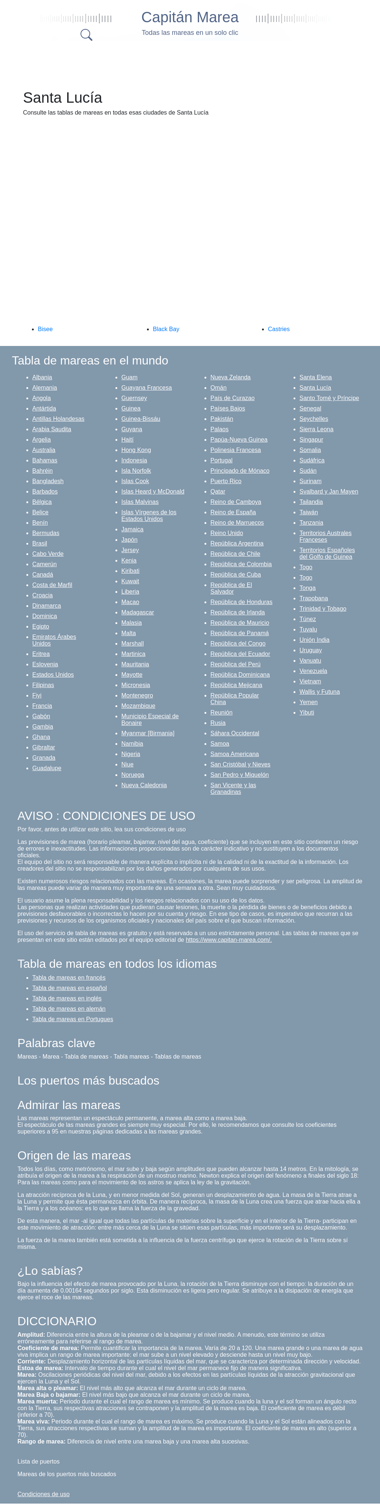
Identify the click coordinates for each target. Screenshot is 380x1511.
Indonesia (134, 460)
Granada (43, 758)
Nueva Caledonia (144, 785)
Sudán (308, 471)
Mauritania (135, 664)
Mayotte (131, 675)
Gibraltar (43, 747)
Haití (127, 439)
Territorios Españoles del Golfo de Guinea (327, 553)
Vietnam (310, 681)
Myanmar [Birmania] (147, 733)
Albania (42, 377)
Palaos (219, 429)
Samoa (219, 743)
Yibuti (306, 712)
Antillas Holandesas (58, 419)
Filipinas (43, 685)
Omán (218, 388)
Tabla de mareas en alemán (68, 1009)
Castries (279, 329)
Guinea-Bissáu (140, 419)
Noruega (132, 775)
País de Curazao (232, 398)
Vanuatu (310, 660)
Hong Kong (136, 450)
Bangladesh (48, 481)
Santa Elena (315, 377)
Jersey (130, 550)
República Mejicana (236, 685)
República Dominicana (240, 675)
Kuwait (130, 581)
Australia (43, 450)
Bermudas (45, 533)
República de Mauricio (239, 623)
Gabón (41, 716)
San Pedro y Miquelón (239, 775)
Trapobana (313, 598)
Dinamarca (46, 606)
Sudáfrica (312, 460)
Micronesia (135, 685)
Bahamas (45, 460)
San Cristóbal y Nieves (240, 764)
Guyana (131, 429)
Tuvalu (308, 629)
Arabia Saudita (51, 429)
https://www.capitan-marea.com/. (229, 940)
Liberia (130, 591)
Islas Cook (135, 481)
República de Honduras (241, 602)
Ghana (41, 737)
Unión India (314, 640)
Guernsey (134, 398)
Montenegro (137, 695)
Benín (40, 522)
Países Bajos (227, 408)
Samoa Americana (234, 754)
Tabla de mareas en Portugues (72, 1019)
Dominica (44, 616)
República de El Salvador (231, 588)
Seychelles (313, 419)
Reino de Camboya (235, 502)
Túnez (307, 619)
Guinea (131, 408)
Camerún (44, 564)
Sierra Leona (316, 429)
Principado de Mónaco (239, 471)
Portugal (221, 460)
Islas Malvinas (139, 502)
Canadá (42, 574)
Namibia (132, 743)
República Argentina (236, 543)
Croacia (42, 595)
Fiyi (37, 695)
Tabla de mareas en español (69, 988)
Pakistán (221, 419)
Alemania (44, 388)
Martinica (133, 654)
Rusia (218, 723)
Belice (40, 512)
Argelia (41, 439)
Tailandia (311, 502)
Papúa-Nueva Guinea (239, 439)
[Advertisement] (197, 63)
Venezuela (313, 671)
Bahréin (42, 471)
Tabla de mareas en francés (68, 977)
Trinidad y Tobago (322, 609)
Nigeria (130, 754)
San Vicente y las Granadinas (233, 788)
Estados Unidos (53, 675)
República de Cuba (235, 574)
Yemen (308, 702)
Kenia (129, 560)
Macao (130, 602)
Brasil (39, 543)
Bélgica (42, 502)
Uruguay (310, 650)
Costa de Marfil (52, 585)
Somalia (310, 450)
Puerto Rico (226, 481)
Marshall (132, 643)
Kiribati (130, 571)
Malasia (131, 623)
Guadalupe (46, 768)
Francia (42, 706)
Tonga (307, 588)
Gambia (42, 726)
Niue (127, 764)
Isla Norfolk (136, 471)
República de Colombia (241, 564)
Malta (128, 633)
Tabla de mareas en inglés (67, 998)
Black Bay (166, 329)
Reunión (221, 712)
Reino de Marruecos (237, 522)
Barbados (45, 491)
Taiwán (308, 512)
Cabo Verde (48, 554)
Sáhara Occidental (234, 733)
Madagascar (137, 612)
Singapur (311, 439)
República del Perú (235, 664)
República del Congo (238, 643)
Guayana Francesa (146, 388)
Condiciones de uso (43, 1494)
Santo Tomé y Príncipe (329, 398)
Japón (129, 540)
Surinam (310, 481)
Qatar (217, 491)
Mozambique (138, 706)
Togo (305, 567)
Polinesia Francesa (235, 450)
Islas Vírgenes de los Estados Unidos (149, 515)
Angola (41, 398)
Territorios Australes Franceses (325, 536)
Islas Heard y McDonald (152, 491)
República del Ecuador (240, 654)
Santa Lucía (315, 388)
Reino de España (233, 512)
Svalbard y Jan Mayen (328, 491)
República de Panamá (239, 633)
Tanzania (311, 522)
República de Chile (235, 554)
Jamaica (132, 529)
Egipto (40, 626)
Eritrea (41, 654)
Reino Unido (226, 533)
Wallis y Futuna (319, 692)
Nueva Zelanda (230, 377)
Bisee (45, 329)
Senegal (310, 408)
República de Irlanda (237, 612)
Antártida (44, 408)
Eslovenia (45, 664)
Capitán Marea (190, 17)
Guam (129, 377)
